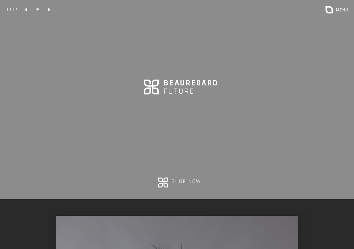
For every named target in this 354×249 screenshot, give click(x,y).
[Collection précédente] (26, 10)
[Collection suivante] (48, 10)
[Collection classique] (37, 10)
